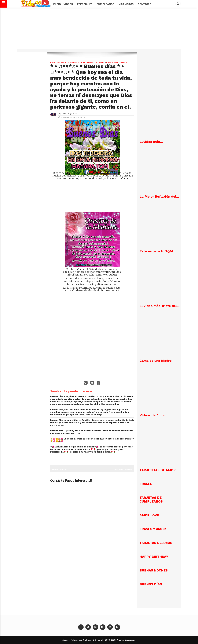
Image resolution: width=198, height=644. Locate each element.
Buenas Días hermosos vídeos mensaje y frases (81, 63)
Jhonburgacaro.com (126, 640)
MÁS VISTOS (126, 4)
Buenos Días (112, 63)
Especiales (85, 4)
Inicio (57, 4)
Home (52, 63)
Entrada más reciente (123, 470)
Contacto (144, 4)
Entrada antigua (59, 470)
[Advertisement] (99, 30)
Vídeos (69, 4)
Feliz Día (124, 63)
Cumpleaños (106, 4)
